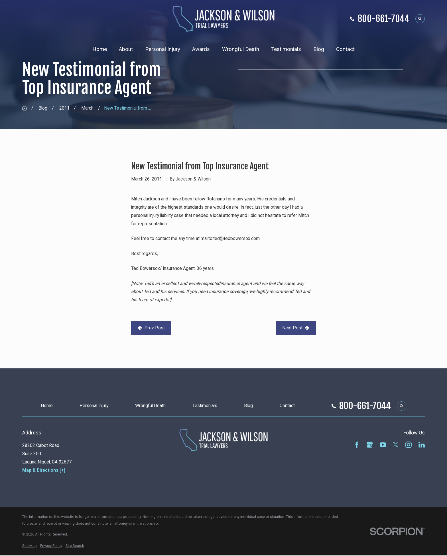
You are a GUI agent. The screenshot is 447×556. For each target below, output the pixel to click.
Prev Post (151, 328)
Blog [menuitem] (318, 49)
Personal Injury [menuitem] (162, 49)
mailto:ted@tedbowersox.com (230, 238)
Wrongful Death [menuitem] (240, 49)
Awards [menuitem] (201, 49)
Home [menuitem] (99, 49)
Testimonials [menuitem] (286, 49)
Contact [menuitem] (345, 49)
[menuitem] (29, 545)
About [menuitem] (126, 49)
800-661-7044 (383, 18)
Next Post (295, 328)
